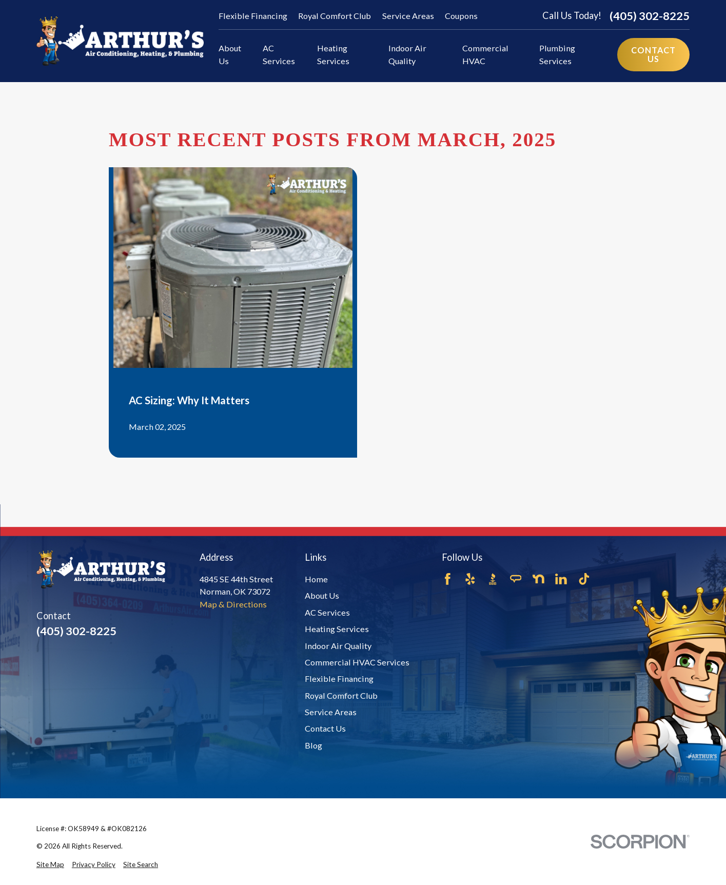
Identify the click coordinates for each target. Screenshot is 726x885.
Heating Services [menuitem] (333, 54)
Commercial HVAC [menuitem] (485, 54)
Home (316, 579)
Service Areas (408, 16)
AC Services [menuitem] (279, 54)
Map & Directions (233, 604)
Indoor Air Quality (338, 646)
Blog (313, 745)
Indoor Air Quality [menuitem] (407, 54)
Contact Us (325, 728)
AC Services (327, 612)
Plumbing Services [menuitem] (557, 54)
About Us (322, 595)
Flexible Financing (253, 16)
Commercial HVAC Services (357, 662)
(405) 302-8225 (650, 16)
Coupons (461, 16)
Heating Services (337, 629)
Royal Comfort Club (334, 16)
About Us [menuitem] (230, 54)
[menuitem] (50, 864)
